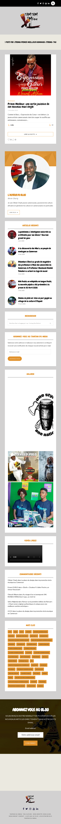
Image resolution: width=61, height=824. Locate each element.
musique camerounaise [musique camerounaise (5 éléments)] (25, 669)
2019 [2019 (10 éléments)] (21, 632)
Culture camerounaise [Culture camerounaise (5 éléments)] (41, 652)
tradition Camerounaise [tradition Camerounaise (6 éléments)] (16, 686)
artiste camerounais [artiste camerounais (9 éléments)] (40, 632)
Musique (11, 101)
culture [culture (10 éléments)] (28, 652)
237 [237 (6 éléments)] (10, 632)
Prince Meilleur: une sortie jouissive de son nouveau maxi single (28, 105)
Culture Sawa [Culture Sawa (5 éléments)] (13, 657)
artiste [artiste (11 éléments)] (28, 632)
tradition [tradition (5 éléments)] (42, 682)
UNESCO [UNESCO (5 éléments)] (40, 686)
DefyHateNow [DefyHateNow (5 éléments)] (25, 657)
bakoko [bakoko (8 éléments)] (11, 636)
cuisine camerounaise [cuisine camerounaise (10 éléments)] (16, 652)
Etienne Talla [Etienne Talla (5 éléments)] (23, 661)
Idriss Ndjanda (13, 602)
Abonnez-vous (15, 358)
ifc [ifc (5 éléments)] (32, 661)
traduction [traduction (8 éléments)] (31, 686)
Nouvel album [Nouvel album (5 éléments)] (13, 673)
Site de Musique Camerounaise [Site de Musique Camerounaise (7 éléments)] (18, 682)
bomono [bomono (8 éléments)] (11, 644)
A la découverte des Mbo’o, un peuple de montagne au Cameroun (34, 250)
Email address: (30, 728)
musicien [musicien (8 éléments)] (43, 665)
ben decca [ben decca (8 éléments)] (34, 636)
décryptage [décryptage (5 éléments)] (12, 661)
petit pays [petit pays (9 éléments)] (36, 673)
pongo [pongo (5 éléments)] (45, 673)
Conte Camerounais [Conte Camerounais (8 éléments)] (15, 648)
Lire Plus (12, 212)
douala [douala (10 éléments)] (45, 657)
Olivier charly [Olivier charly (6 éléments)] (25, 673)
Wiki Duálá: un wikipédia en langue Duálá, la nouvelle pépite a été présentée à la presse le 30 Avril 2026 (35, 284)
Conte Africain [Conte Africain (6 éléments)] (44, 644)
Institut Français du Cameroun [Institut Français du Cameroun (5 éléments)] (19, 665)
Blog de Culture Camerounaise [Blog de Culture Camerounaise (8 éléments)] (18, 640)
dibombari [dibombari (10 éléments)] (36, 657)
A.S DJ (10, 611)
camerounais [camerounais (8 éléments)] (31, 644)
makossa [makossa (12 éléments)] (34, 665)
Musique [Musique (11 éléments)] (11, 669)
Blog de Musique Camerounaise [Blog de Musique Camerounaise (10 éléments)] (41, 640)
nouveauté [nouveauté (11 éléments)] (39, 669)
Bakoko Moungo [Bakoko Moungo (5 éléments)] (22, 636)
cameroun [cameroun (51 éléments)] (20, 644)
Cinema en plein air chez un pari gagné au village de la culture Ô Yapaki (35, 300)
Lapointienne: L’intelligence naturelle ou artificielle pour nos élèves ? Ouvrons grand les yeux (34, 235)
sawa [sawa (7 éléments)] (10, 677)
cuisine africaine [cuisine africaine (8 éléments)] (30, 648)
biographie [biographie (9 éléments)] (43, 636)
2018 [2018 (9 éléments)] (15, 632)
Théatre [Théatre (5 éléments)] (33, 682)
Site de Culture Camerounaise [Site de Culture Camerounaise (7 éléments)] (24, 677)
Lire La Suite (29, 134)
